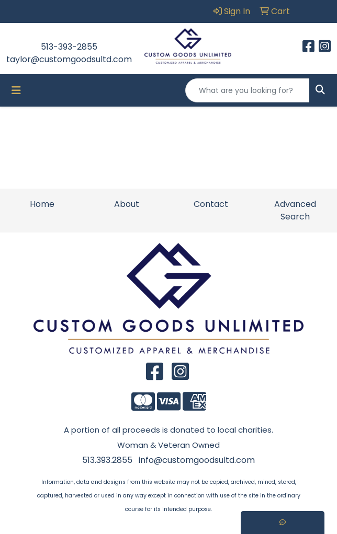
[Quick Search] (247, 90)
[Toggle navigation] (16, 90)
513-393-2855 (69, 47)
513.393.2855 (107, 460)
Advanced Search (295, 210)
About (126, 204)
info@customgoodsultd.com (197, 460)
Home (42, 204)
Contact (211, 204)
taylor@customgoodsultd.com (69, 59)
